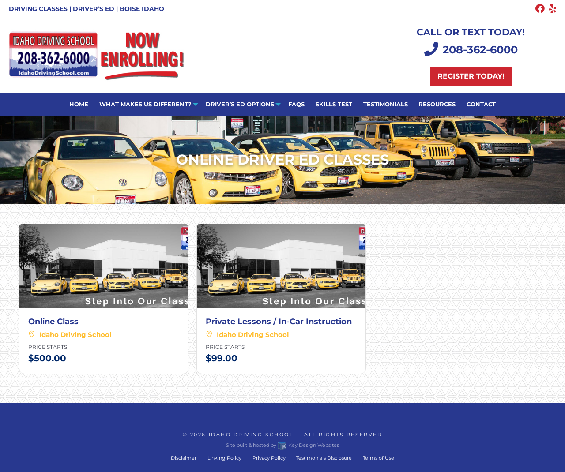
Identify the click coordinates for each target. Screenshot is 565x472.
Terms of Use (378, 458)
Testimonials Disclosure (324, 458)
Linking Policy (224, 458)
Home (78, 104)
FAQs (296, 104)
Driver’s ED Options (240, 104)
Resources (437, 104)
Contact (481, 104)
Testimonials (385, 104)
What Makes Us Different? (145, 104)
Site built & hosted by (282, 445)
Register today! (471, 76)
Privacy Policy (269, 458)
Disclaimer (183, 458)
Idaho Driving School (251, 434)
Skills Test (334, 104)
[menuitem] (79, 104)
